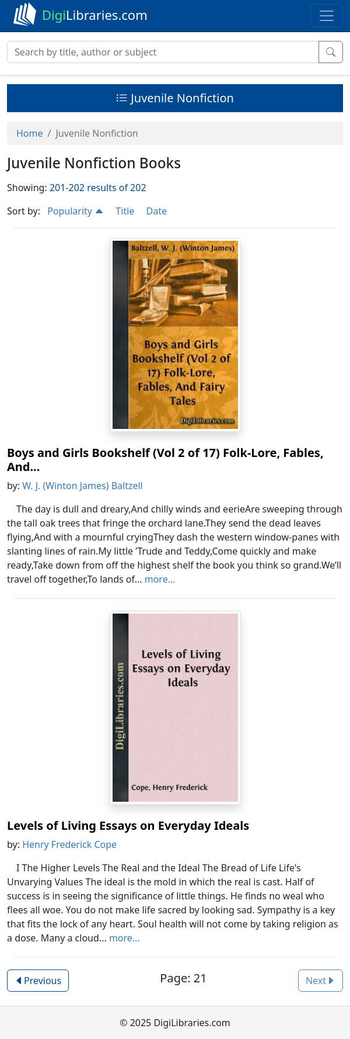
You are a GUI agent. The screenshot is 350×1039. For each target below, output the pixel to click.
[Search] (163, 52)
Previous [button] (38, 980)
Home (29, 133)
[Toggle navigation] (326, 15)
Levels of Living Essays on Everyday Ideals (128, 825)
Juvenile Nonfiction (175, 98)
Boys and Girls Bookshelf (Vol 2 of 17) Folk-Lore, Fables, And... (165, 460)
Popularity (75, 211)
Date (156, 211)
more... (160, 579)
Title (125, 211)
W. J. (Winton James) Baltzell (82, 485)
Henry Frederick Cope (69, 844)
